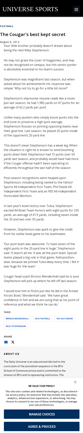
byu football (42, 318)
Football (7, 26)
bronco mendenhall (17, 318)
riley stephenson (16, 326)
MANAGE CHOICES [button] (42, 414)
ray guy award (65, 318)
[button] (75, 382)
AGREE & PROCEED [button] (41, 426)
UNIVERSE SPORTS (30, 9)
